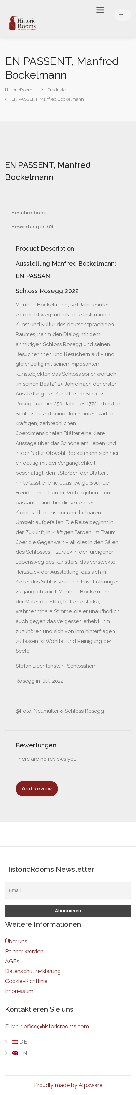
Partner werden (24, 951)
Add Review (37, 789)
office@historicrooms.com (56, 1026)
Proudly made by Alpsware (68, 1085)
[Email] (68, 890)
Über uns (16, 941)
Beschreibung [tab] (29, 213)
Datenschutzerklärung (33, 971)
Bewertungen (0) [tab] (32, 227)
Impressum (19, 991)
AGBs (12, 961)
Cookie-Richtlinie (26, 981)
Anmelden (122, 14)
